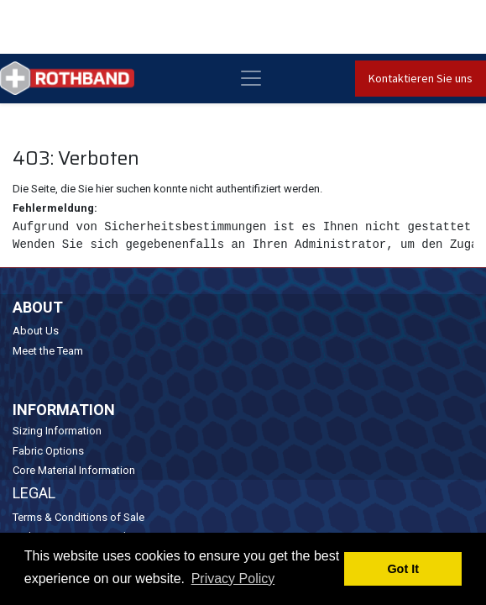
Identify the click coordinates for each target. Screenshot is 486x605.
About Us (36, 330)
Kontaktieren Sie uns (420, 78)
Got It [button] (403, 569)
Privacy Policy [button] (233, 578)
